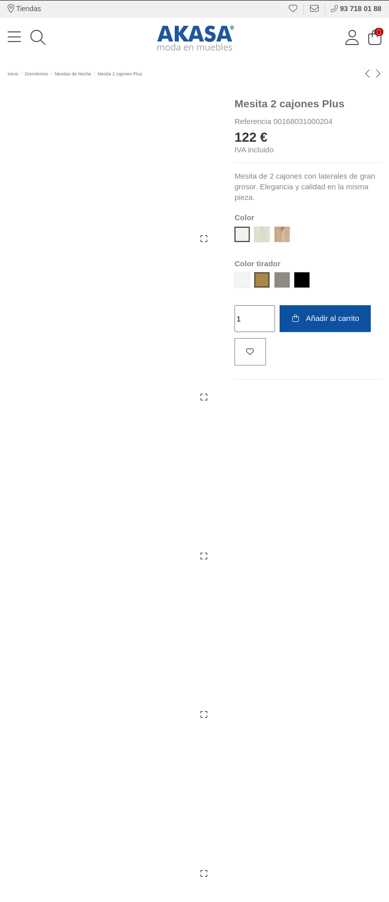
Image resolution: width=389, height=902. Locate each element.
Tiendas (24, 9)
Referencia (253, 121)
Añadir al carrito (325, 318)
